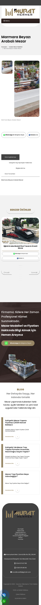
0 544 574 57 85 (21, 563)
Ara (33, 135)
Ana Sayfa (21, 529)
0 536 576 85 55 (21, 568)
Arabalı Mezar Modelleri (16, 47)
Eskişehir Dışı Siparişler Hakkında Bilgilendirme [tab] (20, 165)
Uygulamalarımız (21, 532)
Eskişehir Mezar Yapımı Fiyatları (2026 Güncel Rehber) (16, 422)
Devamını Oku (12, 436)
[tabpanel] (20, 179)
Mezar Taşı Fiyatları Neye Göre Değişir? (17, 475)
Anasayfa (4, 47)
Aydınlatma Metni (20, 598)
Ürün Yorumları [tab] (10, 174)
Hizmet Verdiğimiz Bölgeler (20, 536)
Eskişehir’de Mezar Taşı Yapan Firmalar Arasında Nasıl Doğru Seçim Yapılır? (17, 449)
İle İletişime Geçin (13, 135)
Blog (20, 389)
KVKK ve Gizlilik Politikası (20, 590)
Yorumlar (20, 539)
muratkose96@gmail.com (21, 572)
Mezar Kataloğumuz (20, 534)
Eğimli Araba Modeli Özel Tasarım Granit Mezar (20, 247)
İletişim (20, 537)
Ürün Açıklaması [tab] (10, 157)
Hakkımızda (20, 531)
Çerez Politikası (20, 594)
